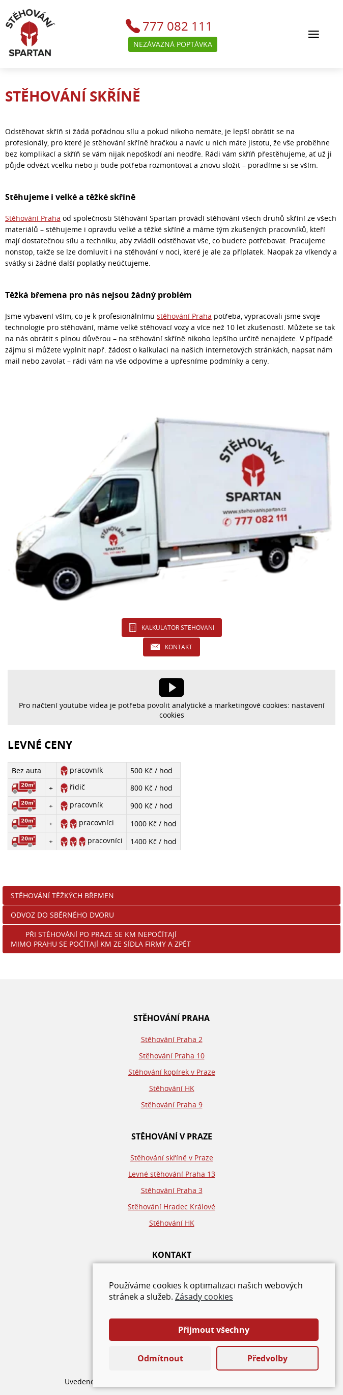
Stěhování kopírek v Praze (171, 1072)
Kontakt (178, 647)
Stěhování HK (171, 1088)
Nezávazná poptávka (172, 44)
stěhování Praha (184, 316)
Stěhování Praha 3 (172, 1190)
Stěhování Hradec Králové (171, 1206)
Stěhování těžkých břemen (62, 895)
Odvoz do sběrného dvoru (62, 915)
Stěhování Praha (33, 218)
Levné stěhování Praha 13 (171, 1174)
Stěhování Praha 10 (172, 1055)
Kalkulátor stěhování (177, 627)
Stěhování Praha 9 (172, 1104)
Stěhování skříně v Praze (171, 1157)
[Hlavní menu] (313, 34)
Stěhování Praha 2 (172, 1039)
